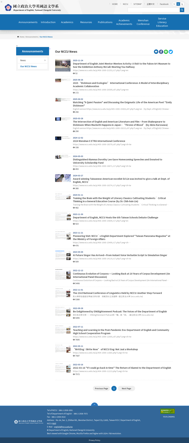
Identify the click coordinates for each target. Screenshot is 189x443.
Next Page (126, 388)
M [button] (178, 4)
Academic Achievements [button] (124, 22)
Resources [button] (86, 22)
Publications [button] (105, 22)
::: (1, 1)
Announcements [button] (28, 22)
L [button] (182, 4)
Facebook (164, 4)
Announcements (32, 37)
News (33, 60)
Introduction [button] (48, 22)
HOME (115, 4)
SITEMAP (137, 4)
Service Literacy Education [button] (162, 22)
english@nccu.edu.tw (63, 426)
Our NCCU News (28, 66)
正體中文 (151, 4)
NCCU (125, 4)
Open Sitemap (94, 404)
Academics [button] (67, 22)
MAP (54, 423)
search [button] (182, 10)
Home (22, 37)
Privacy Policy (94, 440)
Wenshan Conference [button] (143, 22)
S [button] (174, 4)
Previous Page (101, 388)
